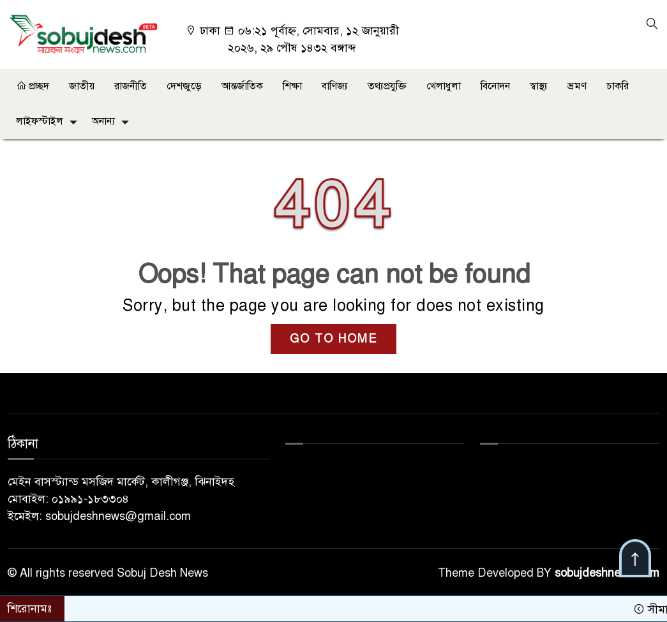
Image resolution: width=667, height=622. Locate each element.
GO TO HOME (333, 339)
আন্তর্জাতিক (242, 86)
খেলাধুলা (443, 86)
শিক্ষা (292, 86)
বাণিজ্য (335, 86)
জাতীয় (81, 86)
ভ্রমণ (577, 86)
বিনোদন (495, 86)
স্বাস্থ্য (539, 86)
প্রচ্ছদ (32, 86)
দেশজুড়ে (184, 86)
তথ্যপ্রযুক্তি (387, 86)
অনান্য (103, 121)
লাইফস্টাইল (39, 121)
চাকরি (617, 86)
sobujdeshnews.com (607, 573)
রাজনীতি (130, 86)
